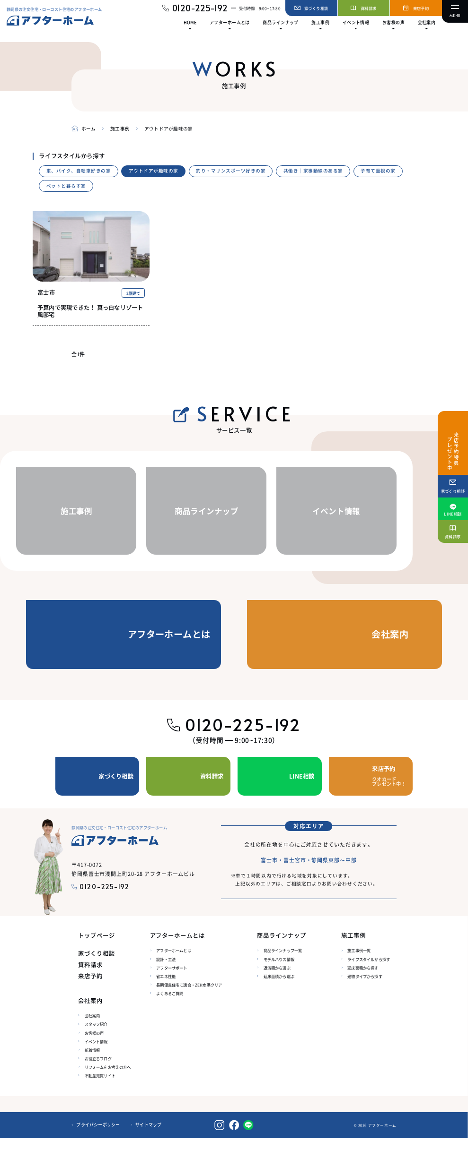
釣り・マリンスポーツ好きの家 (230, 170)
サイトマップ (148, 1162)
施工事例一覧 (359, 987)
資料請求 (90, 1001)
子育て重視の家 (378, 170)
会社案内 (92, 1052)
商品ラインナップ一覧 (283, 987)
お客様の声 (94, 1069)
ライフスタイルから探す (368, 996)
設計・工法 (166, 996)
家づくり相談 (96, 990)
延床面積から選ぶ (279, 1013)
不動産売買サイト (100, 1112)
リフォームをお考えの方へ (108, 1103)
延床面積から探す (362, 1004)
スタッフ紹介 (96, 1061)
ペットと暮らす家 (66, 185)
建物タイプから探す (364, 1013)
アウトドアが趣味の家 (153, 170)
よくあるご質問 (169, 1030)
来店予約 (90, 1013)
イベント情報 (96, 1078)
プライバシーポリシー (98, 1162)
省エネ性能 (166, 1013)
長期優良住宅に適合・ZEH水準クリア (189, 1021)
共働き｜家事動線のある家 (313, 170)
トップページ (96, 973)
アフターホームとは (173, 987)
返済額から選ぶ (277, 1004)
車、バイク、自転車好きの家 (78, 170)
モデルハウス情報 (279, 996)
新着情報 (92, 1086)
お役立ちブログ (98, 1095)
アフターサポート (171, 1004)
